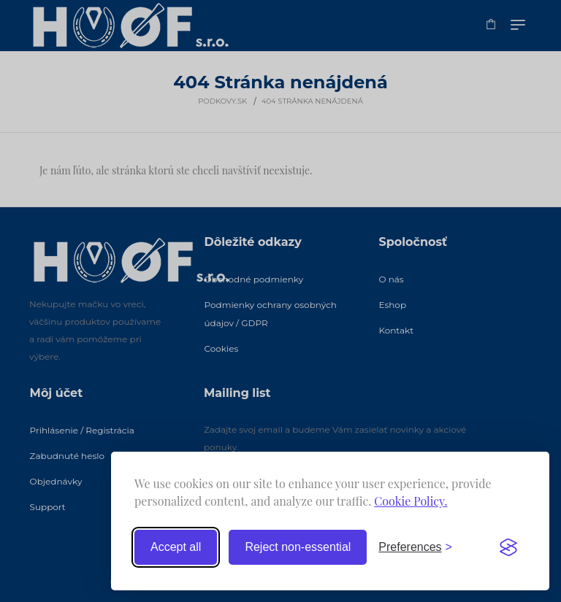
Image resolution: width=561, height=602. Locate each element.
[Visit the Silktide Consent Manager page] (508, 547)
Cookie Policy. (410, 501)
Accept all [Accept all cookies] (175, 547)
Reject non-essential (298, 547)
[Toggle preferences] (415, 547)
